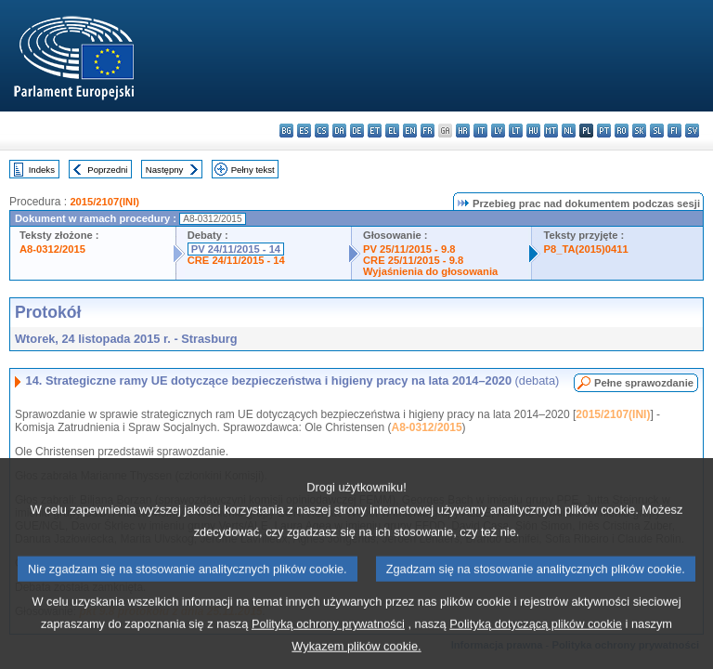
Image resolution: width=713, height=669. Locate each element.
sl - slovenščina (657, 131)
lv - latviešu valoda (498, 131)
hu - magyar (533, 131)
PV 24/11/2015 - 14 (235, 249)
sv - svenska (692, 131)
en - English (410, 131)
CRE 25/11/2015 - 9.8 (413, 260)
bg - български (286, 131)
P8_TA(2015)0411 (585, 249)
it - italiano (480, 131)
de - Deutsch (357, 131)
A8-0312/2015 (52, 249)
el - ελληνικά (392, 131)
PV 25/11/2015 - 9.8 (409, 249)
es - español (304, 131)
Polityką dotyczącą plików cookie (535, 648)
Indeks (42, 169)
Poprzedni (107, 169)
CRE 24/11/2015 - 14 (236, 260)
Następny (165, 169)
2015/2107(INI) (104, 201)
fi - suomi (674, 131)
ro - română (622, 131)
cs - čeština (322, 131)
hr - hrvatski (463, 131)
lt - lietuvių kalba (516, 131)
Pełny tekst (253, 169)
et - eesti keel (375, 131)
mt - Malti (551, 131)
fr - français (427, 131)
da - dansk (339, 131)
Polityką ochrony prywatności (328, 648)
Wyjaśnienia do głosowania (430, 271)
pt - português (604, 131)
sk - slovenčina (639, 131)
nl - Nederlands (569, 131)
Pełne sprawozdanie (644, 382)
